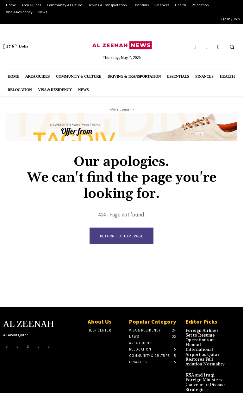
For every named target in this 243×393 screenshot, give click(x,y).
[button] (232, 47)
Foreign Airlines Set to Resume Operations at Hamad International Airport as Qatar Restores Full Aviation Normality (204, 341)
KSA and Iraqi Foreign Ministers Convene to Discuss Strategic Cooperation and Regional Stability (205, 371)
